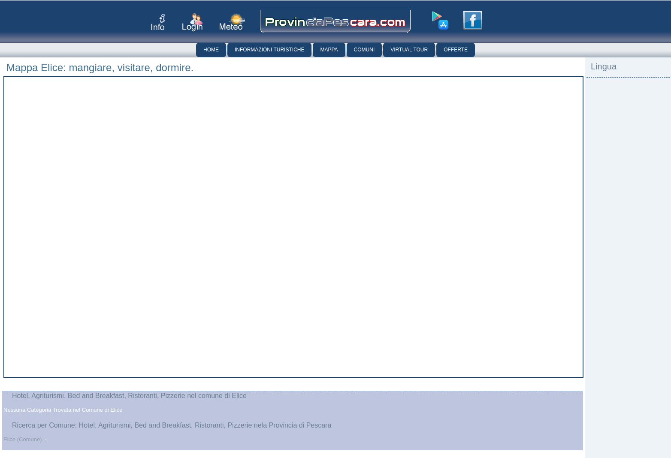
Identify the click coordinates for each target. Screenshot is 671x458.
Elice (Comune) (22, 439)
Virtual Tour (409, 50)
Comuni (364, 50)
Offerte (456, 50)
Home (211, 50)
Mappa (329, 50)
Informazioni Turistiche (269, 50)
